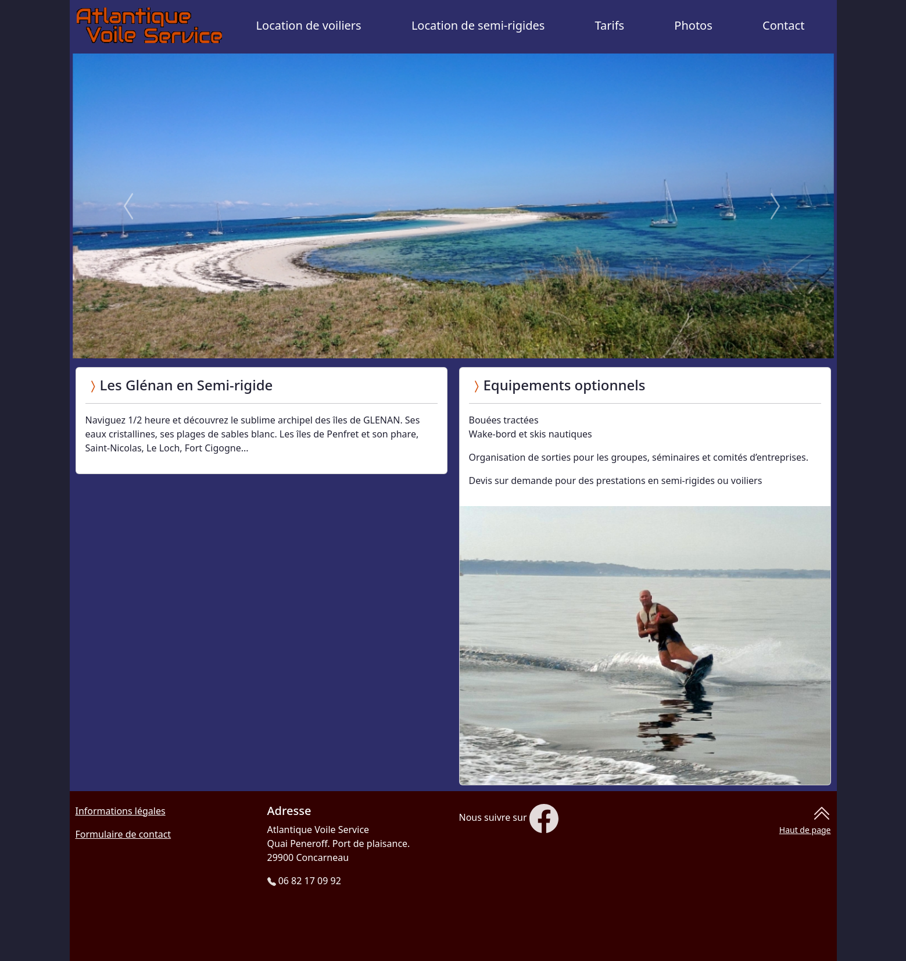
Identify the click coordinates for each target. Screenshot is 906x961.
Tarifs (610, 25)
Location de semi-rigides (478, 25)
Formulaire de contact (123, 834)
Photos (693, 25)
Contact (783, 25)
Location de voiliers (308, 25)
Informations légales (121, 811)
